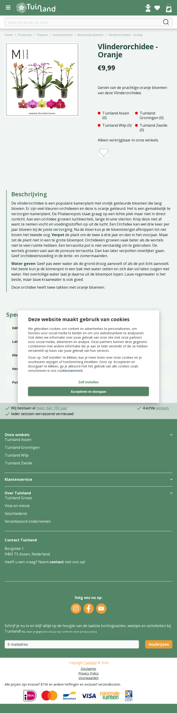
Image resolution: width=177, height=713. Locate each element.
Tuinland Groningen (22, 447)
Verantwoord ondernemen (28, 521)
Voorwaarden (89, 678)
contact (57, 561)
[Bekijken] (168, 8)
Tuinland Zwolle (18, 463)
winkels (162, 408)
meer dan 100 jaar (51, 408)
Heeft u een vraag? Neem (27, 561)
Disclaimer (88, 668)
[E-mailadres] (72, 644)
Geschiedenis (16, 513)
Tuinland (90, 662)
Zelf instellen (88, 382)
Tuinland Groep (18, 497)
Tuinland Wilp (17, 455)
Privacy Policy (88, 673)
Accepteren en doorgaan (88, 391)
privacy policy (88, 631)
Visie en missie (17, 505)
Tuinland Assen (18, 439)
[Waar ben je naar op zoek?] (88, 22)
